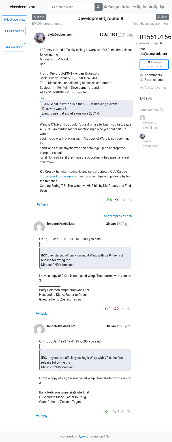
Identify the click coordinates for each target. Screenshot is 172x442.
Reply (42, 204)
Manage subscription (153, 64)
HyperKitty (84, 436)
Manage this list (117, 7)
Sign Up (156, 7)
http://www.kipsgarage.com (59, 176)
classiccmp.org (23, 7)
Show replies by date (118, 216)
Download (14, 47)
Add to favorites (153, 87)
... (42, 97)
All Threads (14, 31)
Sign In (139, 7)
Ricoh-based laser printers (150, 23)
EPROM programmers (47, 23)
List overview (14, 19)
